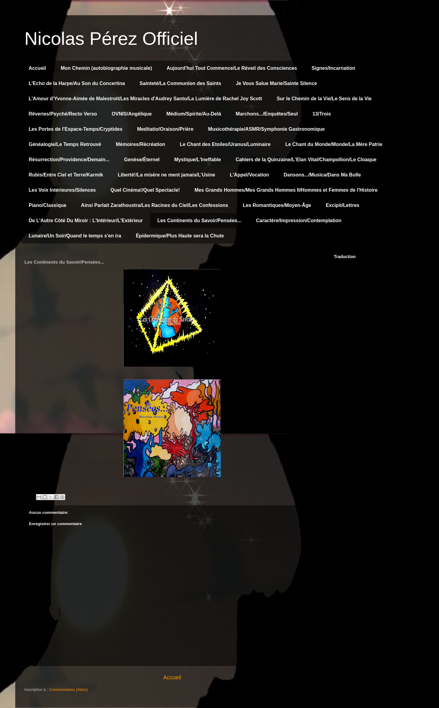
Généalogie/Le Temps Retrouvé (65, 144)
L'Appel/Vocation (249, 174)
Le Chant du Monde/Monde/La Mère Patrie (333, 144)
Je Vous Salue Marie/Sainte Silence (276, 83)
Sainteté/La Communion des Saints (180, 83)
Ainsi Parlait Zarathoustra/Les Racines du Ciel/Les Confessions (154, 205)
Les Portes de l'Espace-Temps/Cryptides (76, 129)
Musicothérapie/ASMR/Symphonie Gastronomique (266, 129)
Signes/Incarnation (333, 68)
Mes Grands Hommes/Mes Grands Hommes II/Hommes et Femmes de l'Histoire (286, 190)
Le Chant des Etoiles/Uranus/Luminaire (225, 144)
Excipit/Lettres (342, 205)
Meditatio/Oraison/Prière (165, 129)
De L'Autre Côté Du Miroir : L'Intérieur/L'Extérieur (86, 220)
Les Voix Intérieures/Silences (62, 190)
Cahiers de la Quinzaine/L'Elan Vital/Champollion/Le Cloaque (306, 159)
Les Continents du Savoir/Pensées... (199, 220)
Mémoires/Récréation (140, 144)
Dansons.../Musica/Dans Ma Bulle (322, 174)
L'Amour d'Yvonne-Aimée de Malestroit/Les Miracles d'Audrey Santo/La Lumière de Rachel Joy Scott (145, 98)
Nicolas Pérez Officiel (111, 38)
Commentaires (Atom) (68, 689)
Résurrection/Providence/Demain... (69, 159)
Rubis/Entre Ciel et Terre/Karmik (66, 174)
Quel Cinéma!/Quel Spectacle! (145, 190)
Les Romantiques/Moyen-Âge (277, 205)
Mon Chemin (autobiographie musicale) (106, 68)
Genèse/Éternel (142, 159)
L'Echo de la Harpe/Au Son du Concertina (77, 83)
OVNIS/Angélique (132, 113)
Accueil (37, 68)
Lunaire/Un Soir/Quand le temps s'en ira (75, 235)
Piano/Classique (47, 205)
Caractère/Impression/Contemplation (298, 220)
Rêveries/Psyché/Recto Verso (63, 113)
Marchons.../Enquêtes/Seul (267, 113)
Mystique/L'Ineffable (197, 159)
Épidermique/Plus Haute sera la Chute (180, 235)
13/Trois (321, 113)
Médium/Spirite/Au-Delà (193, 113)
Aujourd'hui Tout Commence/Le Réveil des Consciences (232, 68)
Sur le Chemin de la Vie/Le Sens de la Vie (324, 98)
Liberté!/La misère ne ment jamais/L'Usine (166, 174)
